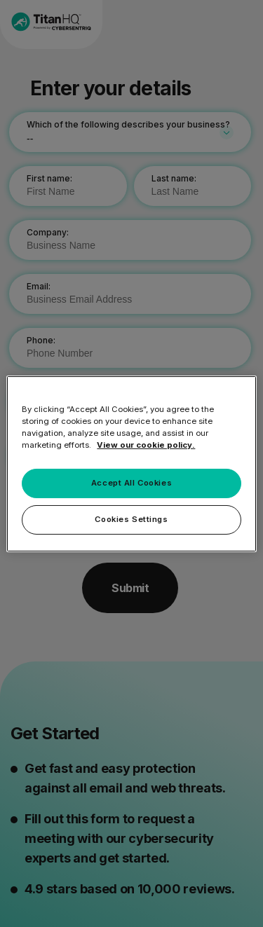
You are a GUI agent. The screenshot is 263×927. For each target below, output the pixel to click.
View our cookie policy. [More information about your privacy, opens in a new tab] (146, 445)
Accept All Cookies (131, 483)
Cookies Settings (131, 519)
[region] (131, 463)
